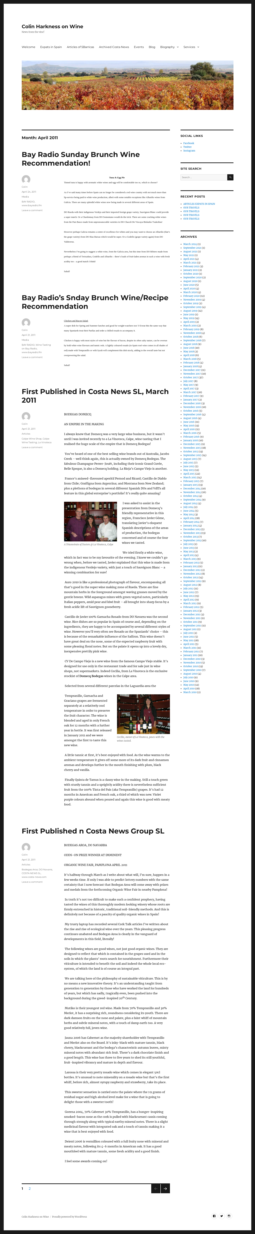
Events (139, 47)
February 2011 (191, 651)
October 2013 (190, 536)
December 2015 (192, 444)
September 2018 (192, 340)
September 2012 (192, 581)
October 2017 (190, 377)
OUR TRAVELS (191, 207)
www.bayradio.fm (32, 205)
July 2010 (188, 677)
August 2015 (190, 458)
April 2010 (189, 688)
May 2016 (188, 425)
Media (25, 196)
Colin (25, 186)
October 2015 (190, 451)
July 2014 (188, 507)
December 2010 (192, 658)
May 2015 (188, 470)
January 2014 (190, 525)
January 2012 (190, 610)
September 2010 (192, 670)
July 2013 (188, 544)
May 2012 (188, 596)
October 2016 (190, 410)
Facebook (188, 143)
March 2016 (190, 433)
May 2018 (188, 351)
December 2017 (192, 370)
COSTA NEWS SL (31, 873)
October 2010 (190, 666)
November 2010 (192, 662)
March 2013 (189, 558)
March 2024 (190, 244)
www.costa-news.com (34, 876)
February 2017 (191, 396)
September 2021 (192, 247)
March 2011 (189, 647)
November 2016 (192, 407)
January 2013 (190, 566)
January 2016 (190, 440)
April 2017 (189, 388)
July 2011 (188, 633)
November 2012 (192, 573)
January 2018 (190, 366)
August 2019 (190, 310)
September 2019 (192, 307)
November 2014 (192, 492)
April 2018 (189, 355)
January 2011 (190, 655)
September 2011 (192, 625)
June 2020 (189, 284)
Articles (26, 433)
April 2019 (189, 321)
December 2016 (192, 403)
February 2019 (191, 329)
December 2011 (191, 614)
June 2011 (188, 636)
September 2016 (192, 414)
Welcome (28, 47)
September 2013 (192, 540)
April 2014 (189, 518)
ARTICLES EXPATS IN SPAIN (199, 203)
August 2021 (190, 251)
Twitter (187, 146)
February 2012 (191, 607)
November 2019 (192, 299)
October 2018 (190, 336)
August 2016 (190, 418)
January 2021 (190, 270)
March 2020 (190, 292)
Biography (167, 47)
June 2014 (188, 510)
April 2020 (189, 288)
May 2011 (188, 640)
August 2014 (190, 503)
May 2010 (188, 684)
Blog (152, 47)
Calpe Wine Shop (32, 438)
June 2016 (188, 421)
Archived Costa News (114, 47)
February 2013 (191, 562)
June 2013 (188, 547)
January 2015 (190, 484)
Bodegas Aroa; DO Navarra (37, 869)
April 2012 (189, 599)
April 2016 (189, 429)
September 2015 (192, 455)
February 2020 (191, 296)
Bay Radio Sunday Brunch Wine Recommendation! (81, 158)
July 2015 (188, 462)
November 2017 (192, 373)
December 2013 (191, 529)
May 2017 (188, 384)
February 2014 (191, 521)
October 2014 (190, 496)
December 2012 (192, 570)
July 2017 (188, 381)
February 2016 (191, 436)
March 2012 (190, 603)
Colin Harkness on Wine (52, 26)
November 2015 (192, 447)
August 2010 (190, 673)
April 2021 (189, 258)
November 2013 (192, 533)
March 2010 (190, 692)
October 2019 (190, 303)
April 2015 (189, 473)
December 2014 (192, 488)
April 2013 (188, 555)
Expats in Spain (51, 47)
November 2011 (191, 618)
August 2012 (190, 584)
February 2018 (191, 362)
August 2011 (190, 629)
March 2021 (190, 262)
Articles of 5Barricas (80, 47)
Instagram (189, 150)
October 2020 (190, 273)
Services (189, 47)
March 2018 (190, 358)
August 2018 (190, 344)
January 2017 (190, 399)
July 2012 (188, 588)
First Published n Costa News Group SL (93, 831)
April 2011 (188, 644)
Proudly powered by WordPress (69, 1216)
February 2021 (191, 266)
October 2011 (190, 621)
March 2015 (190, 477)
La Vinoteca (45, 442)
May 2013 (188, 551)
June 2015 (188, 466)
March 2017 (190, 392)
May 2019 (188, 318)
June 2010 (188, 681)
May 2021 (188, 255)
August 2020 (190, 281)
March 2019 (190, 325)
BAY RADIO (28, 201)
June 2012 (188, 592)
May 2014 (188, 514)
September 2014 (192, 499)
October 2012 (190, 577)
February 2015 (191, 481)
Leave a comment (32, 210)
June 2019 (188, 314)
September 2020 (192, 277)
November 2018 (192, 333)
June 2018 (188, 347)
